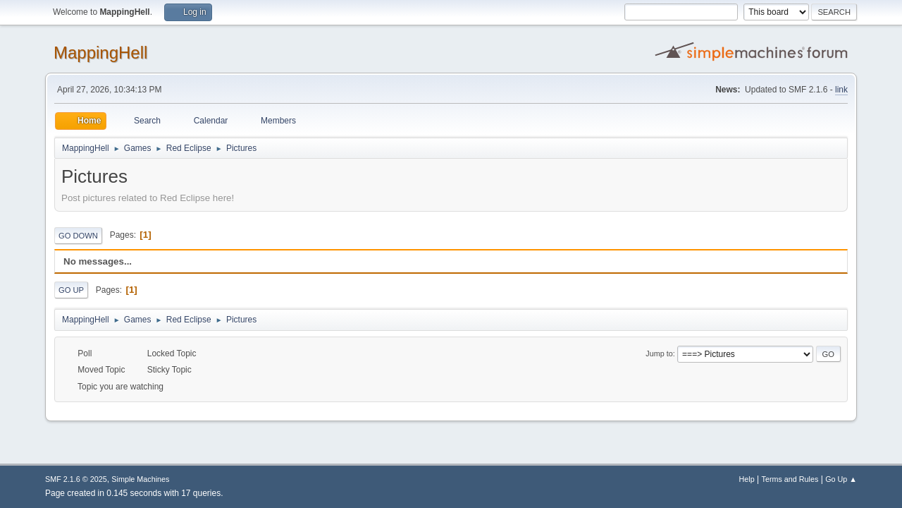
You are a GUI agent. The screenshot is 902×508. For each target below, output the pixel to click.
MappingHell (100, 52)
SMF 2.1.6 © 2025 (76, 479)
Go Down (78, 235)
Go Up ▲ (841, 479)
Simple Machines (140, 479)
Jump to (658, 353)
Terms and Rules (790, 479)
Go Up (71, 290)
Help (747, 479)
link (841, 90)
